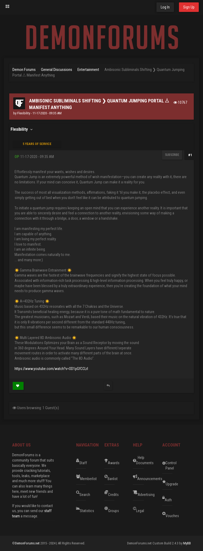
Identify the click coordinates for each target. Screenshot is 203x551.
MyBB (187, 543)
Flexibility (23, 113)
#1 (190, 155)
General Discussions (56, 69)
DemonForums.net (27, 543)
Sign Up (189, 7)
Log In (165, 7)
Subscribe (172, 155)
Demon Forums (24, 69)
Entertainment (88, 69)
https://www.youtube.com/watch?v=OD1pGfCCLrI (51, 369)
